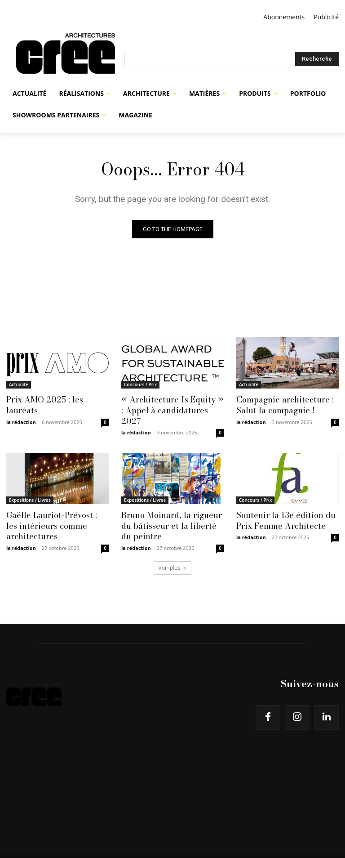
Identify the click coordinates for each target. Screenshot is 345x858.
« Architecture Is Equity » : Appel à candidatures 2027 (170, 404)
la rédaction (21, 410)
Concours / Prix (140, 384)
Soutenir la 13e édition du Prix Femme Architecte (281, 508)
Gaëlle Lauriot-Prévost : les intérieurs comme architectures (54, 513)
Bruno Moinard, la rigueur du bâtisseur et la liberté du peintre (170, 513)
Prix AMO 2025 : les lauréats (57, 399)
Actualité (18, 384)
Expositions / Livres (30, 488)
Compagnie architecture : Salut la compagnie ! (281, 404)
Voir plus (173, 554)
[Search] (317, 59)
